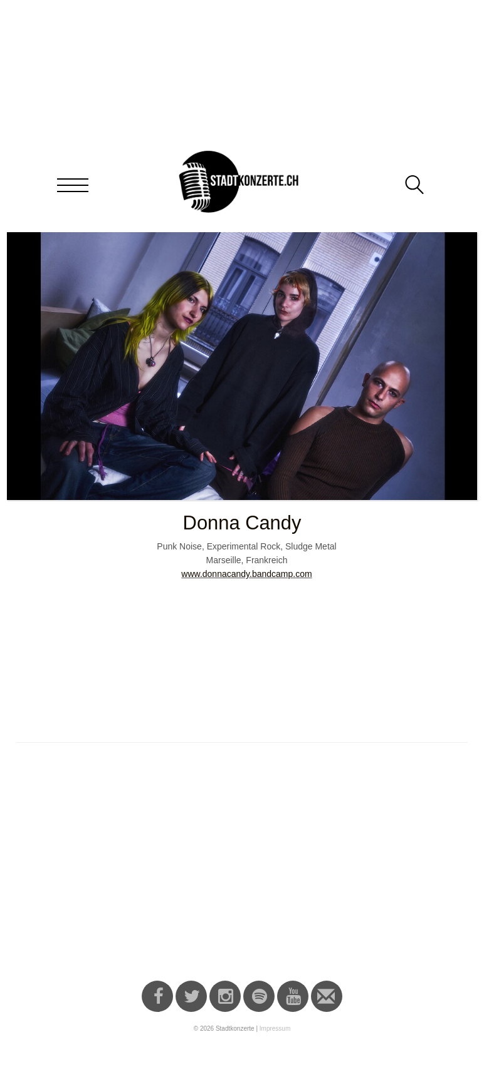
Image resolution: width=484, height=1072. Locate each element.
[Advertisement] (244, 868)
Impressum (275, 1028)
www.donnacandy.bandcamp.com (246, 574)
